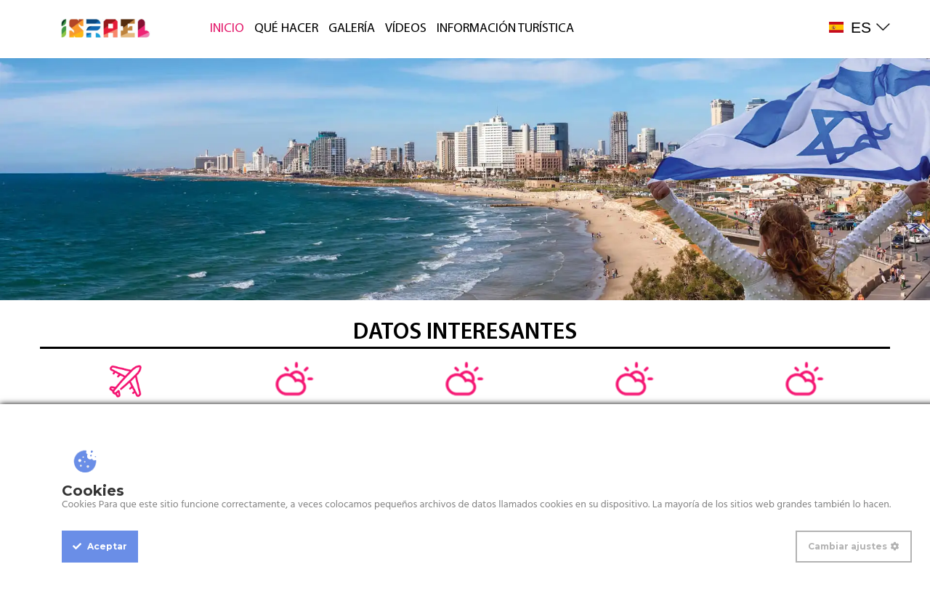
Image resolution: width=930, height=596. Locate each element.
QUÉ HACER (286, 29)
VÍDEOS (405, 29)
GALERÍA (351, 29)
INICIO (227, 29)
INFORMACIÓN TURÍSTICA (505, 29)
